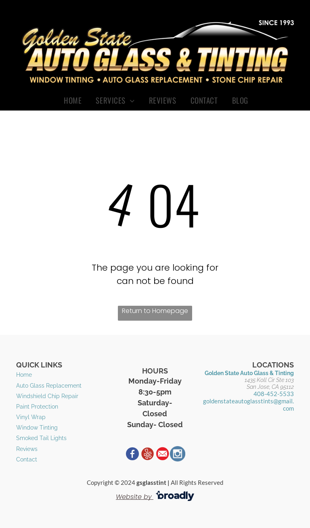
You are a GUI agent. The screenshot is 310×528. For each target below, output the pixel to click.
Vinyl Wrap (31, 417)
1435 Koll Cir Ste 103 (269, 380)
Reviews (27, 449)
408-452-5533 (273, 393)
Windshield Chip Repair (47, 396)
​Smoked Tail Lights (41, 438)
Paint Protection (37, 406)
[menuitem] (74, 100)
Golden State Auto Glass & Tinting (249, 373)
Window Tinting (37, 427)
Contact (26, 459)
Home (24, 374)
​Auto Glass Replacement (49, 385)
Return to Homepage (155, 310)
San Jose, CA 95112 (270, 387)
